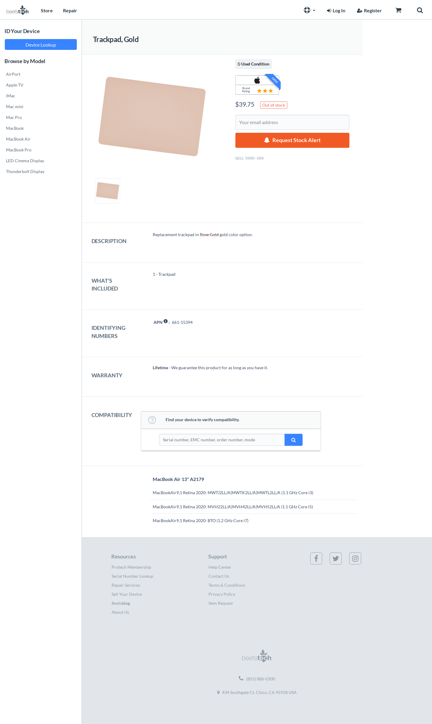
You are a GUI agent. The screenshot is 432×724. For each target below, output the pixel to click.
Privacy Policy (221, 594)
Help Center (219, 567)
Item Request (220, 603)
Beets (121, 603)
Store (47, 10)
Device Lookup (41, 44)
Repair (70, 10)
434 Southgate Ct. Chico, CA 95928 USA (257, 692)
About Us (120, 612)
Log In (335, 10)
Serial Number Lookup (132, 576)
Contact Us (218, 576)
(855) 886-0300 (257, 679)
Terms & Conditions (226, 585)
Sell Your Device (127, 594)
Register (369, 10)
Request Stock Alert (296, 140)
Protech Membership (131, 567)
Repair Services (126, 585)
